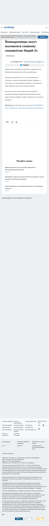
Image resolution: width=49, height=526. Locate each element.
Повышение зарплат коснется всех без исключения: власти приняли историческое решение (24, 179)
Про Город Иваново (18, 425)
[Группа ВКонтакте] (39, 425)
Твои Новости (28, 425)
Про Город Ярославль (30, 421)
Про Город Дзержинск (30, 429)
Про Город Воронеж (7, 425)
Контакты (19, 445)
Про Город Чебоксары (7, 421)
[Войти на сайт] (46, 27)
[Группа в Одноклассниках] (43, 425)
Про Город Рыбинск (18, 427)
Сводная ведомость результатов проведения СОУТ (38, 447)
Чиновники (10, 56)
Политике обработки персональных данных (25, 37)
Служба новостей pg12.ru (34, 62)
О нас (3, 445)
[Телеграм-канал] (24, 65)
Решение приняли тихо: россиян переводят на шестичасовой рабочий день (24, 169)
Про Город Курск (6, 427)
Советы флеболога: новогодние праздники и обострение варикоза (24, 188)
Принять (43, 37)
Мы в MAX (25, 32)
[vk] (7, 122)
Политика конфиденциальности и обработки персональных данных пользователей (22, 490)
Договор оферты (6, 441)
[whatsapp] (12, 122)
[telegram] (17, 122)
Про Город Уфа (29, 427)
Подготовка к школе (15, 32)
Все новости (4, 32)
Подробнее (38, 488)
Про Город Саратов (7, 429)
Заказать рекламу (35, 32)
